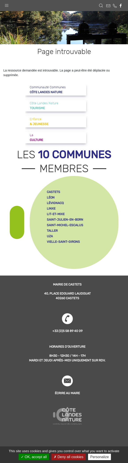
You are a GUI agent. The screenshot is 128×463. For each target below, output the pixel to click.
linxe (51, 208)
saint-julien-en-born (65, 220)
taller (52, 231)
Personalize (99, 457)
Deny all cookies (68, 457)
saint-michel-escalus (65, 225)
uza (50, 236)
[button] (6, 4)
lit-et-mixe (56, 214)
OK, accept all (34, 457)
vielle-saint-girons (63, 242)
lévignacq (55, 203)
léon (51, 197)
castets (53, 192)
